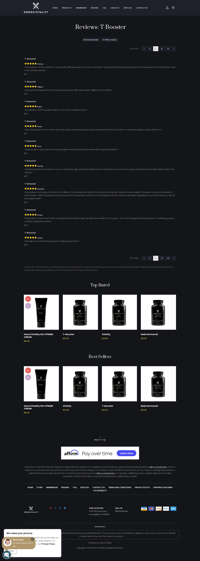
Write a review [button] (109, 40)
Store (40, 495)
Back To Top (100, 447)
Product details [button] (91, 40)
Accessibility (100, 498)
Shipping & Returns (162, 495)
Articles (84, 495)
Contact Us (98, 495)
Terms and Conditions (119, 495)
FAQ (75, 495)
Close (11, 551)
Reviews (66, 495)
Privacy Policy (141, 495)
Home (31, 495)
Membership (52, 495)
